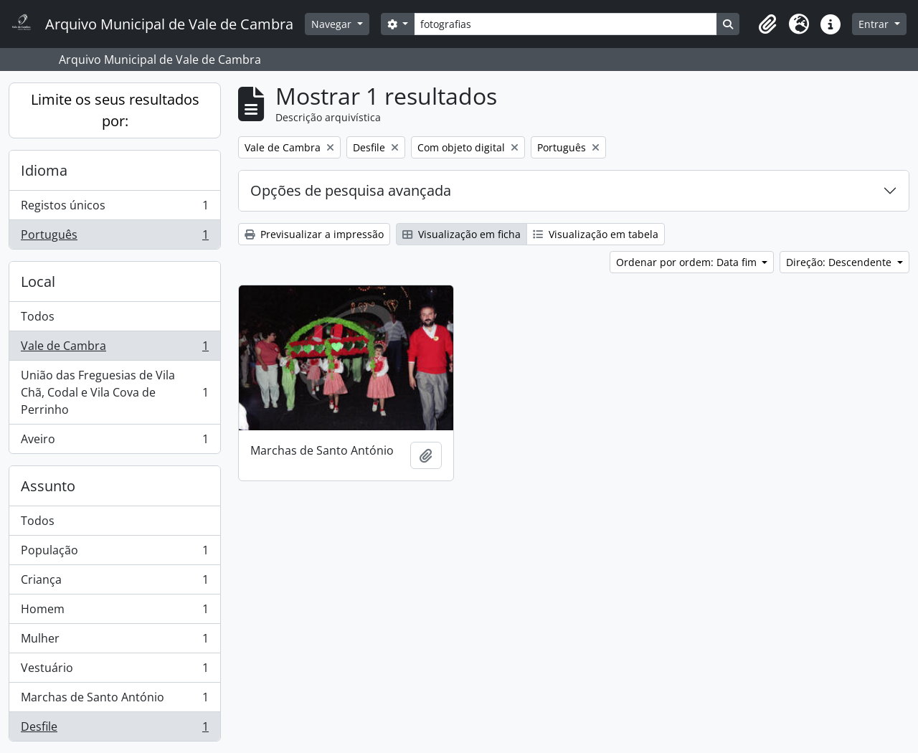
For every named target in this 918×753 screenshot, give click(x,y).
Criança (114, 583)
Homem (114, 612)
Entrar (874, 24)
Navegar (332, 24)
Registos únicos (114, 208)
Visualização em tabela (595, 234)
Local (38, 281)
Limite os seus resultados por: (115, 110)
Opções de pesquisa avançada (350, 190)
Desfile (114, 729)
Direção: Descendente (840, 262)
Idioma (44, 170)
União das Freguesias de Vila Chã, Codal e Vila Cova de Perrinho (114, 392)
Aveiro (114, 441)
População (114, 553)
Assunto (48, 486)
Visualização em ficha (461, 234)
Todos (38, 316)
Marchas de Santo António (114, 700)
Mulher (114, 641)
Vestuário (114, 671)
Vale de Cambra (114, 349)
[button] (767, 24)
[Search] (565, 24)
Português (114, 237)
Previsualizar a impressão (314, 234)
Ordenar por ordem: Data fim (688, 262)
